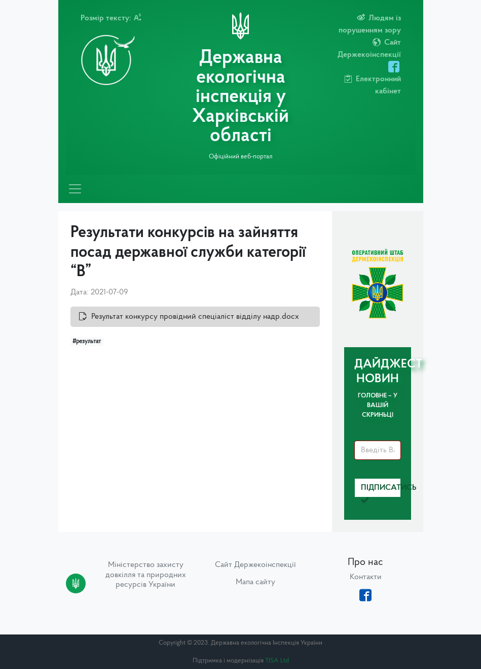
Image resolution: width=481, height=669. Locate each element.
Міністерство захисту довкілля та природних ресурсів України (145, 574)
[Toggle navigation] (75, 189)
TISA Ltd (277, 660)
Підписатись (381, 490)
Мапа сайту (255, 582)
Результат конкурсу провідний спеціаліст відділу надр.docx (195, 317)
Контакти (366, 577)
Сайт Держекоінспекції (255, 565)
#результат (86, 342)
